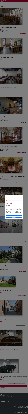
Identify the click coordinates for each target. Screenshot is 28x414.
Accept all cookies (14, 217)
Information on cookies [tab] (9, 203)
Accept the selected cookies (14, 215)
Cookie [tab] (7, 200)
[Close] (22, 196)
